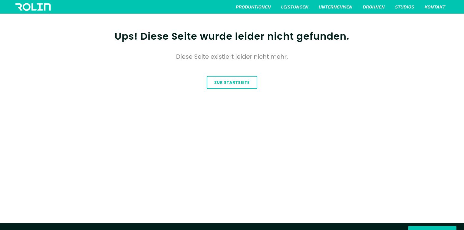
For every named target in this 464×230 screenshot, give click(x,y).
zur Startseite (232, 82)
